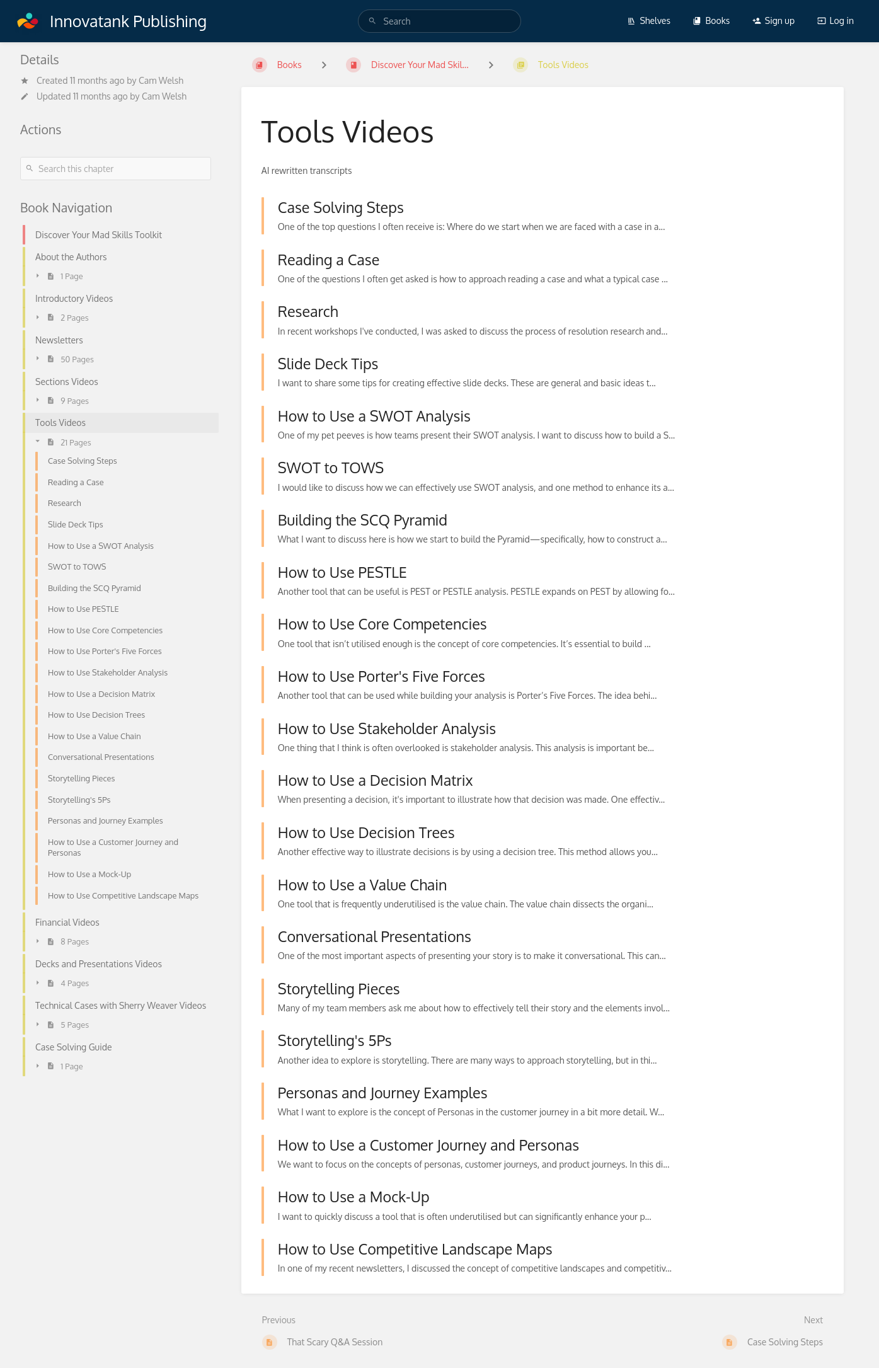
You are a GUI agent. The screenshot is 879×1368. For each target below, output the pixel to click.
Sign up (773, 20)
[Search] (372, 21)
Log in (835, 20)
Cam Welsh (161, 80)
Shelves (648, 20)
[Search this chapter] (115, 168)
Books (711, 20)
